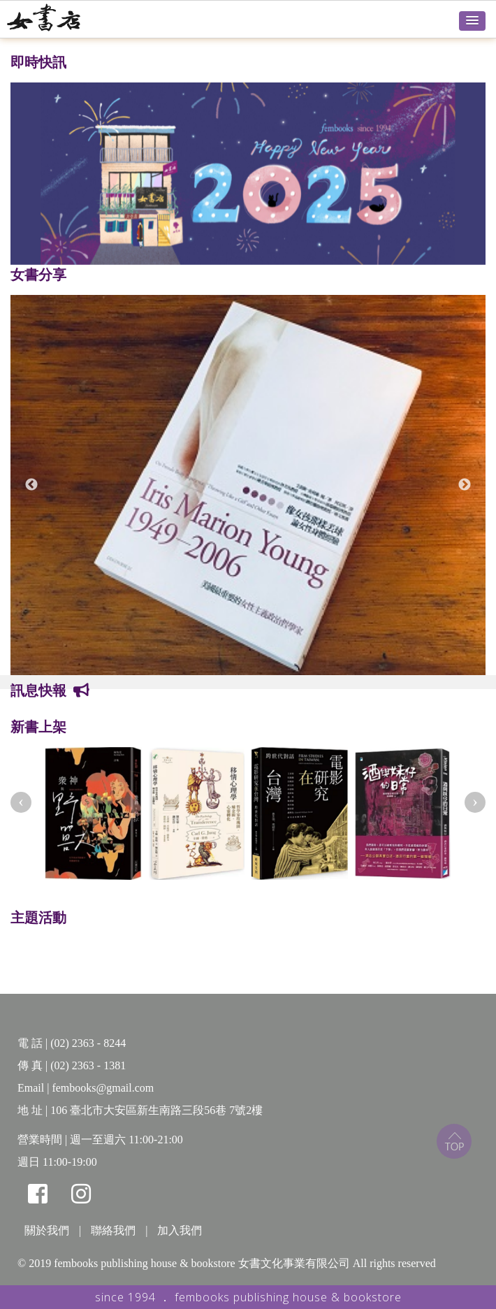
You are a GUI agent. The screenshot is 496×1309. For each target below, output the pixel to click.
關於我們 (46, 1230)
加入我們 (179, 1230)
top (454, 1141)
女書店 (59, 17)
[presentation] (20, 802)
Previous (31, 485)
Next (465, 485)
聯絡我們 (113, 1230)
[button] (472, 21)
